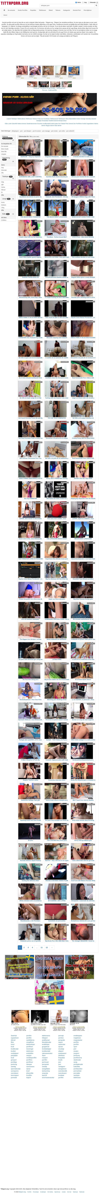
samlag (13, 1066)
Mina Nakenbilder (71, 119)
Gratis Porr (57, 123)
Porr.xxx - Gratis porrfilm (49, 90)
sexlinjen (77, 1075)
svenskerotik (62, 1071)
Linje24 (9, 119)
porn (21, 131)
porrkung (77, 1055)
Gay (85, 2)
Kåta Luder (8, 123)
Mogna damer (50, 125)
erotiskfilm (29, 1053)
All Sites (4, 217)
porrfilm (29, 1035)
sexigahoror (62, 1069)
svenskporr (14, 1073)
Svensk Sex (72, 123)
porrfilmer (29, 1046)
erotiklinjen (45, 1044)
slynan (60, 1046)
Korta (2, 202)
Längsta (3, 154)
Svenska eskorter (91, 119)
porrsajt (61, 1035)
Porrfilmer (79, 123)
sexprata (45, 1073)
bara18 (44, 1075)
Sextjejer (39, 120)
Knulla (84, 123)
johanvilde (29, 1073)
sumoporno (15, 1071)
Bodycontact (63, 120)
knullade (61, 1075)
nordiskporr (15, 1053)
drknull (13, 1040)
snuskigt (61, 1049)
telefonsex (29, 1051)
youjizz (76, 1051)
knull (12, 1046)
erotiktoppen (78, 1035)
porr (75, 1049)
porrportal (45, 1064)
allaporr (61, 1051)
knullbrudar (14, 1049)
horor (12, 1044)
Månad (3, 190)
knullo (60, 1060)
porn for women (37, 131)
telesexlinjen (30, 1044)
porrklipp (14, 1062)
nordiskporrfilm (31, 1058)
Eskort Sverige (81, 119)
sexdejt (44, 1066)
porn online (62, 131)
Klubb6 (51, 120)
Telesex (34, 119)
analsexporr (62, 1053)
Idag (2, 182)
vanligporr (61, 1066)
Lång (2, 207)
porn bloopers (27, 131)
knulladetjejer (46, 1049)
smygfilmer (30, 1042)
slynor (28, 1069)
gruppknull (45, 1046)
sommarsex (30, 1066)
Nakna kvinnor (21, 123)
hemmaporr (15, 1075)
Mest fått (3, 151)
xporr (75, 1046)
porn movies (54, 131)
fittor (12, 1042)
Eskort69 (14, 123)
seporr (60, 1042)
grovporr (14, 1060)
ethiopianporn (15, 131)
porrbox (61, 1038)
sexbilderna (30, 1040)
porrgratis (61, 1040)
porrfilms (29, 1060)
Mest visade (5, 149)
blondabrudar (46, 1042)
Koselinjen (47, 119)
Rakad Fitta (64, 123)
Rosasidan (45, 120)
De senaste (4, 146)
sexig (75, 1062)
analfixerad (46, 1040)
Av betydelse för (6, 143)
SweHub (14, 1035)
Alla (2, 173)
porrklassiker (78, 1069)
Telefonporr (61, 119)
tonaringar (29, 1049)
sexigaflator (46, 1069)
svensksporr (62, 1073)
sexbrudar (61, 1044)
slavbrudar (77, 1060)
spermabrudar (15, 1069)
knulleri (13, 1051)
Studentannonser (32, 123)
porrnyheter (78, 1071)
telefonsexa (46, 1035)
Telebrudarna (21, 119)
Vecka (3, 187)
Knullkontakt (46, 123)
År (2, 192)
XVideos (3, 220)
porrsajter (77, 1073)
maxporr (45, 1058)
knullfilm (29, 1075)
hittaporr (45, 1038)
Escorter (39, 123)
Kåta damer (57, 125)
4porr (44, 1055)
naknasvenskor (47, 1053)
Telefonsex (29, 119)
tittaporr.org (22, 1192)
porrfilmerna (78, 1058)
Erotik (52, 123)
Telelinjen (14, 119)
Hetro (79, 2)
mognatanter (78, 1040)
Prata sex (40, 119)
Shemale (93, 2)
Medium (3, 205)
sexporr (29, 1055)
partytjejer (14, 1055)
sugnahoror (15, 1038)
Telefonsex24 (54, 119)
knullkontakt (46, 1051)
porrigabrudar (78, 1064)
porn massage (46, 131)
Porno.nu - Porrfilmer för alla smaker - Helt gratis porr (49, 88)
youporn (76, 1053)
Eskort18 (56, 120)
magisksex (77, 1038)
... (37, 947)
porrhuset (45, 1062)
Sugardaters (90, 123)
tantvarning (46, 1071)
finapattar (61, 1058)
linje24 (28, 1077)
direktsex (61, 1055)
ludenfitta (77, 1066)
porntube (14, 1077)
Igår (2, 184)
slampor (29, 1064)
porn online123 (70, 131)
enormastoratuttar (48, 1077)
